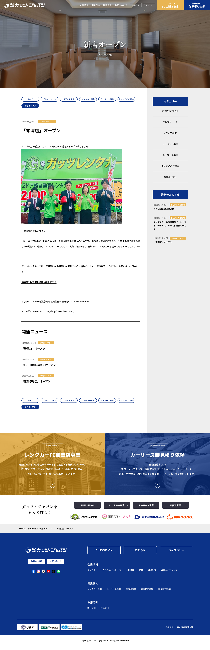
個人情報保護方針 (185, 631)
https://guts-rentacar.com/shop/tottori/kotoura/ (47, 313)
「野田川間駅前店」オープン (38, 367)
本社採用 (91, 612)
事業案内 (96, 5)
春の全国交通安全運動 (164, 208)
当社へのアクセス (169, 574)
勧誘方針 (170, 631)
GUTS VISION (87, 509)
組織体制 (152, 574)
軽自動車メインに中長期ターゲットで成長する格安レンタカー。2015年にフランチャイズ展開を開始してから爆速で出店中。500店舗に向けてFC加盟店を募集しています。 (52, 473)
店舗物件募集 (147, 593)
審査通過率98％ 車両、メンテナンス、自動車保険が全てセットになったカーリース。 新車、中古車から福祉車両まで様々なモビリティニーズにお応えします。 (157, 473)
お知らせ (135, 5)
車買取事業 (175, 509)
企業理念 (91, 574)
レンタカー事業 (116, 509)
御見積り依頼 (197, 5)
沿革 (141, 574)
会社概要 (130, 574)
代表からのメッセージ (111, 574)
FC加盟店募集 (170, 5)
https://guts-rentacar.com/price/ (38, 283)
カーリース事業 (146, 509)
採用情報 (107, 5)
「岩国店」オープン (33, 350)
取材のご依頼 (36, 565)
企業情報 (84, 5)
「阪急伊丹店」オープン (35, 383)
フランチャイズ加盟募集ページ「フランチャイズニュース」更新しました (170, 225)
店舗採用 (105, 612)
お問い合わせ (121, 5)
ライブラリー (149, 5)
